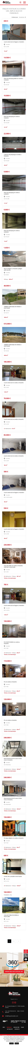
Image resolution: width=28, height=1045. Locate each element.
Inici (4, 1027)
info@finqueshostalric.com (11, 1016)
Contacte (16, 1029)
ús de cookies (19, 1041)
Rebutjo (16, 1043)
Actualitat (10, 1029)
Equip (22, 1027)
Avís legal (4, 1035)
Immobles (9, 1027)
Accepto (11, 1043)
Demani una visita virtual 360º (14, 971)
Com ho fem (16, 1027)
